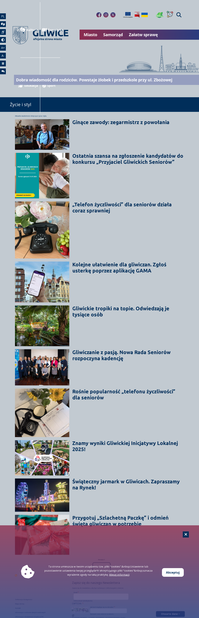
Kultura (29, 30)
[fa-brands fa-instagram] (105, 14)
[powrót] (3, 73)
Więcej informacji (119, 574)
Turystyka (51, 30)
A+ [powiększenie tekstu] (3, 49)
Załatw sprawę (143, 34)
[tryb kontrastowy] (3, 41)
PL (3, 16)
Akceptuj (173, 572)
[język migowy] (3, 33)
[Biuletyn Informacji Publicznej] (137, 14)
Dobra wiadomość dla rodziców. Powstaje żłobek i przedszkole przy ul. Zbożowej (94, 80)
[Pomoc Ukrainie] (144, 14)
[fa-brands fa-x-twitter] (112, 14)
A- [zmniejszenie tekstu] (3, 57)
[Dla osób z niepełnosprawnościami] (170, 14)
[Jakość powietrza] (159, 14)
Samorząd (113, 34)
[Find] (179, 15)
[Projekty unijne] (128, 14)
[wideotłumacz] (3, 24)
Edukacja (29, 85)
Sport (48, 85)
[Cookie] (186, 534)
